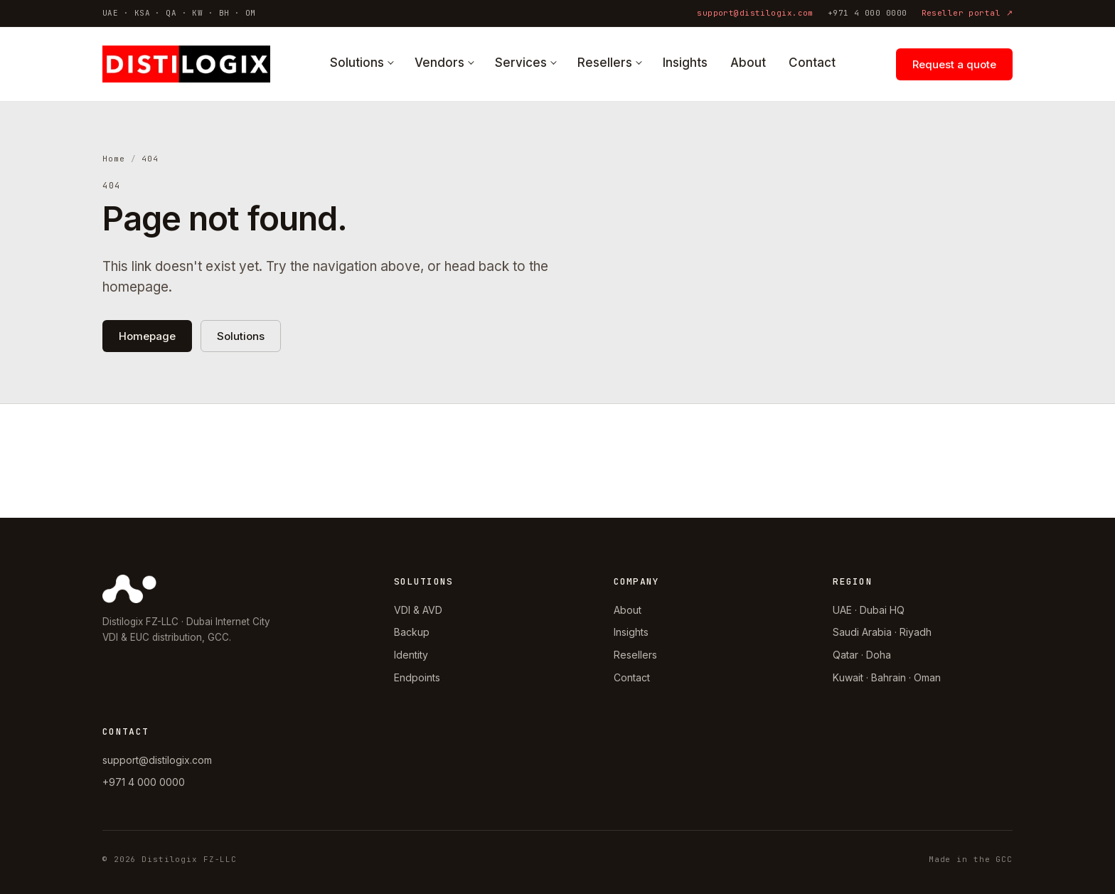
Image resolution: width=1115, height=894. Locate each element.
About (748, 62)
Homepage (147, 336)
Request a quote (954, 64)
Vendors (439, 62)
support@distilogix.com (755, 13)
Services (521, 62)
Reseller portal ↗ (967, 13)
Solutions (357, 62)
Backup (412, 632)
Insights (685, 62)
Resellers (604, 62)
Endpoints (417, 677)
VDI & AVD (418, 610)
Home (113, 159)
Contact (812, 62)
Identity (411, 655)
